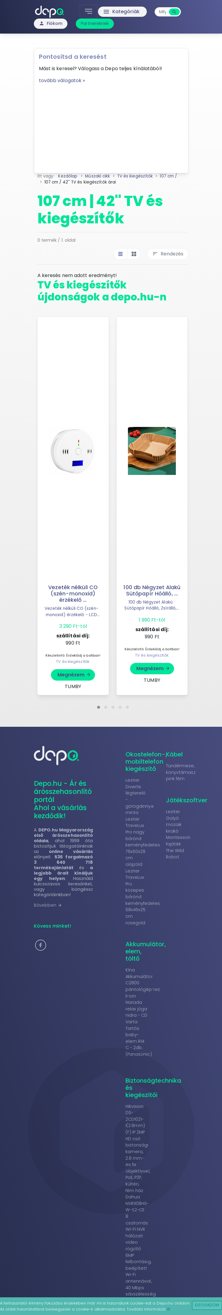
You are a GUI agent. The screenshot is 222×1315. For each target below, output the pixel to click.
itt (168, 1309)
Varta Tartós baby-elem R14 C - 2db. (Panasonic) (139, 1038)
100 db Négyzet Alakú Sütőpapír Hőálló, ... (151, 590)
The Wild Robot (175, 854)
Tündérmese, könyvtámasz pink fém (181, 772)
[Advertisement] (111, 126)
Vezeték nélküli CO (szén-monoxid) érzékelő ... (73, 594)
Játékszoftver (186, 800)
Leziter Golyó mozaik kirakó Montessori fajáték (178, 828)
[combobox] (163, 11)
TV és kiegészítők (72, 661)
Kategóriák (121, 11)
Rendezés (167, 253)
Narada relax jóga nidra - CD (137, 1008)
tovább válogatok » (62, 80)
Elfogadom (207, 1305)
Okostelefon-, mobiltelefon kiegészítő (146, 761)
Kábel (174, 754)
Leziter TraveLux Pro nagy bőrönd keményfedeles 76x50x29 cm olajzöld (143, 841)
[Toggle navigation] (88, 12)
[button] (98, 707)
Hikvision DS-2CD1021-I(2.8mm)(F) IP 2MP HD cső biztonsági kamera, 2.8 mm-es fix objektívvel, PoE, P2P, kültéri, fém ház (138, 1148)
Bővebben (48, 905)
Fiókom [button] (51, 23)
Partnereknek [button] (95, 23)
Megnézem (74, 674)
